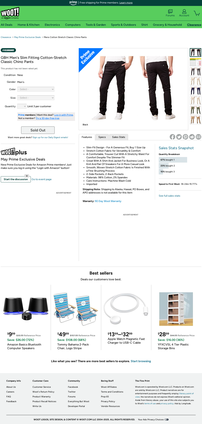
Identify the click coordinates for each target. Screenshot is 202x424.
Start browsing (141, 361)
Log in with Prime (63, 114)
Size (13, 97)
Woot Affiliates (109, 387)
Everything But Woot (78, 401)
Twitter (72, 391)
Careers (10, 391)
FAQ (8, 396)
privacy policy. (167, 403)
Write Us (36, 406)
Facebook (73, 387)
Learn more (126, 2)
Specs (102, 137)
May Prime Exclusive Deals (27, 37)
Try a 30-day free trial (47, 118)
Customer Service (41, 387)
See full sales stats (169, 195)
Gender (11, 82)
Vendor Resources (110, 406)
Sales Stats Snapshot (176, 148)
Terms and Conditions (112, 391)
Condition (10, 75)
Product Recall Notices (44, 401)
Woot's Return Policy (43, 391)
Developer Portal (76, 406)
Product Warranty (41, 396)
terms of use (150, 403)
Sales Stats (118, 137)
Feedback (11, 401)
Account (184, 13)
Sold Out (37, 130)
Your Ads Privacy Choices (151, 419)
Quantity (10, 106)
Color (12, 89)
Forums (170, 13)
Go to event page (42, 179)
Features (87, 137)
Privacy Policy (108, 401)
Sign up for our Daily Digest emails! (50, 137)
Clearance (6, 37)
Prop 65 (105, 396)
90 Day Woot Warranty (108, 201)
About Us (11, 387)
